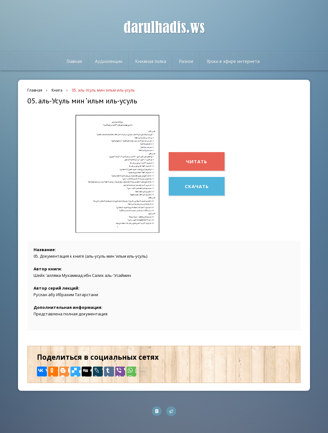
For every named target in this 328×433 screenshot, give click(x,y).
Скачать (197, 186)
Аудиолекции (108, 61)
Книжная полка (150, 61)
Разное (186, 61)
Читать (196, 161)
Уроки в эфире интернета (233, 61)
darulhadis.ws (164, 28)
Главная (74, 61)
